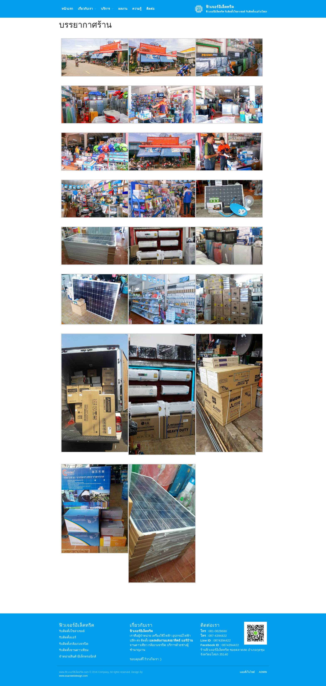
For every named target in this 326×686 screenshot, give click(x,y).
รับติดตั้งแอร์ (67, 637)
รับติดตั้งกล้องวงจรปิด (73, 643)
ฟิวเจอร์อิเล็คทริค (220, 7)
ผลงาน (122, 8)
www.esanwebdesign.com (73, 675)
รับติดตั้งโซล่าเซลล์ (72, 631)
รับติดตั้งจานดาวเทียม (74, 650)
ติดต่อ (150, 8)
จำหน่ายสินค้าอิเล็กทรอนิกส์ (77, 656)
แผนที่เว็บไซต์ (247, 672)
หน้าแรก (67, 8)
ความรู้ (136, 8)
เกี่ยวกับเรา (85, 8)
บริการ (105, 8)
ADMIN (263, 672)
